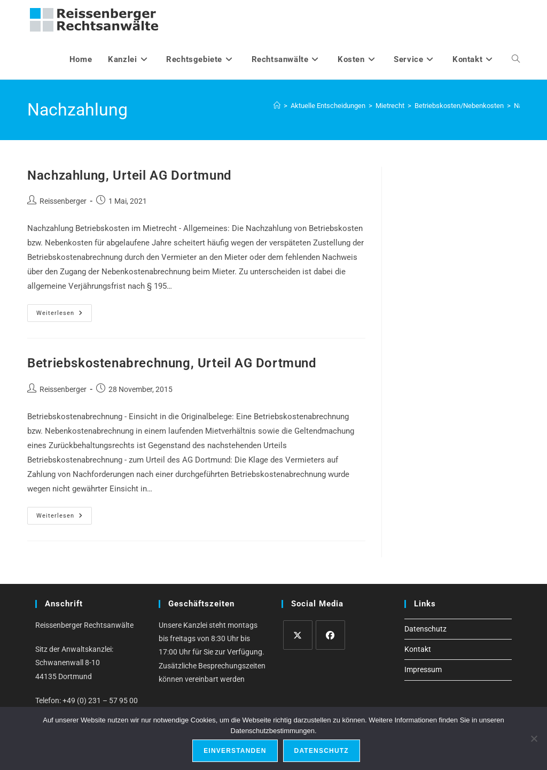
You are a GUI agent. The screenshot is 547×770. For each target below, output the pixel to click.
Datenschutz (425, 629)
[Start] (277, 106)
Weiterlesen (64, 315)
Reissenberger (63, 201)
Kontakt (417, 649)
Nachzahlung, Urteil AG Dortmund (129, 175)
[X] (297, 635)
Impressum (423, 669)
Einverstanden (235, 750)
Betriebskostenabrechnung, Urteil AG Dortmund (171, 363)
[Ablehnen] (533, 738)
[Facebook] (330, 635)
